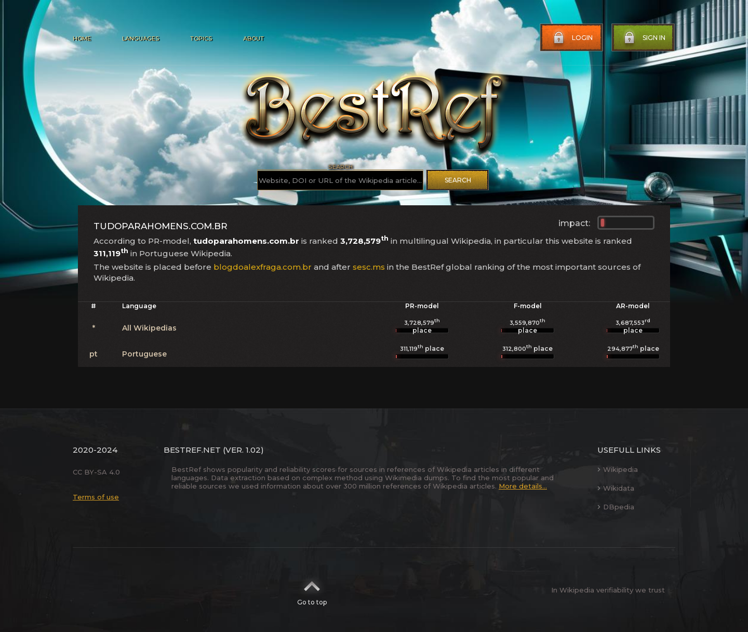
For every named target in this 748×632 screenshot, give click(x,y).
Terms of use (96, 497)
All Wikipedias (149, 328)
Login (572, 38)
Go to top (312, 590)
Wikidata (615, 488)
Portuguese (144, 354)
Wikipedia (617, 469)
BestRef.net (192, 450)
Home (82, 38)
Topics (201, 38)
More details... (523, 486)
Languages (140, 38)
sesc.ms (369, 267)
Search (458, 180)
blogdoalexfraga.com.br (262, 267)
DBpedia (615, 507)
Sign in (643, 38)
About (253, 38)
